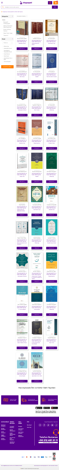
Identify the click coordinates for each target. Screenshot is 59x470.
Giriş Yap (29, 427)
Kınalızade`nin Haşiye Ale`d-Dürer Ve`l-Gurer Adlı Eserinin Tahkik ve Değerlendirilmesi (22, 105)
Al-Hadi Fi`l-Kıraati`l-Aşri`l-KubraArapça (51, 171)
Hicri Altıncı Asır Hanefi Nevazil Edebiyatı (51, 138)
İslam (3, 20)
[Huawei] (54, 408)
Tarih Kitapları (3, 432)
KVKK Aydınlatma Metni (12, 434)
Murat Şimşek (37, 309)
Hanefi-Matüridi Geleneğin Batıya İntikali (52, 338)
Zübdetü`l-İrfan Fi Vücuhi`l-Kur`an (22, 338)
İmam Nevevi (6, 54)
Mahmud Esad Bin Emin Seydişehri (22, 243)
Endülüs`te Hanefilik (51, 205)
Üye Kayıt (29, 425)
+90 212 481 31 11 (48, 440)
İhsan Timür (51, 342)
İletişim (20, 426)
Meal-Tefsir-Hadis (7, 33)
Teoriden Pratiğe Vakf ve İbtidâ (37, 138)
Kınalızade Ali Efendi (22, 109)
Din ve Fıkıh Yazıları (22, 304)
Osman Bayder (6, 61)
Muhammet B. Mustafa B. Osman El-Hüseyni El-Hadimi (37, 277)
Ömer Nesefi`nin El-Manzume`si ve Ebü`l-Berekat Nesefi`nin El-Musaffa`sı (22, 171)
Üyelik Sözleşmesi (12, 430)
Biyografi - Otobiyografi (6, 22)
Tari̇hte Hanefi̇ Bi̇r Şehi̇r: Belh (37, 371)
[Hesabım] (50, 2)
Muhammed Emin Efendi (35, 44)
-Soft (22, 468)
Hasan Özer (22, 176)
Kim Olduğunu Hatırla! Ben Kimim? (22, 138)
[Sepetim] (56, 2)
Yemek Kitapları (3, 439)
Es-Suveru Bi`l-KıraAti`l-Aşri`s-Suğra (37, 72)
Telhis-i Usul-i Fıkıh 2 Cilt (22, 238)
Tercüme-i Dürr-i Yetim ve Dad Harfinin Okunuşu (22, 271)
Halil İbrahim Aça (51, 43)
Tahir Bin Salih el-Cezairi (52, 76)
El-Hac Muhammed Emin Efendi (36, 343)
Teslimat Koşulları (12, 427)
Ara (54, 7)
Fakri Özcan (22, 76)
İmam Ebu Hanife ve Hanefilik (37, 304)
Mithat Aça (5, 46)
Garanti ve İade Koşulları (12, 438)
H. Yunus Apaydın (22, 309)
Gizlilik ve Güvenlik (12, 443)
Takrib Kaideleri (37, 238)
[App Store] (39, 408)
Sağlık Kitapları (3, 436)
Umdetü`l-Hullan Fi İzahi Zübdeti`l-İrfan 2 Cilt (37, 338)
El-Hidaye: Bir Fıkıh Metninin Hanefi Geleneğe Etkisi (22, 371)
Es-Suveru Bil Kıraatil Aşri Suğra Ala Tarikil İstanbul (22, 72)
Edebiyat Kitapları (3, 425)
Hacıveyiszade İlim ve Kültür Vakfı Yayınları (22, 41)
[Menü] (2, 3)
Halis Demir (5, 56)
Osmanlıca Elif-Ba (37, 205)
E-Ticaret (25, 468)
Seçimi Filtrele (7, 66)
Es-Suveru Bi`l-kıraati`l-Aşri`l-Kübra (51, 105)
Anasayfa (3, 11)
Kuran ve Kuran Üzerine (7, 30)
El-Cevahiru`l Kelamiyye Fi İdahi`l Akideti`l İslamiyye (51, 72)
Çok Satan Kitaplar (21, 433)
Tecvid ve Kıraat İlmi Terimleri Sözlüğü (37, 171)
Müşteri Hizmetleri (21, 436)
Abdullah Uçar (22, 143)
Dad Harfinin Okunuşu (22, 205)
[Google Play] (46, 408)
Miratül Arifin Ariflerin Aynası (22, 38)
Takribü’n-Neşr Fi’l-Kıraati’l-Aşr (36, 105)
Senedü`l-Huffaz (52, 238)
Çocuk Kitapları (3, 429)
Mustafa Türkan (52, 143)
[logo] (26, 2)
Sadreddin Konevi (7, 48)
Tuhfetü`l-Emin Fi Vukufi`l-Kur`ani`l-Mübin (37, 38)
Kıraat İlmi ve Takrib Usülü (51, 271)
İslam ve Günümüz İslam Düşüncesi (7, 26)
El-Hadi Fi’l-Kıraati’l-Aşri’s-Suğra (51, 304)
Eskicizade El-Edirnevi (22, 276)
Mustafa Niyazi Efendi (51, 242)
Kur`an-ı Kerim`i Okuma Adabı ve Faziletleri (37, 271)
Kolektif (36, 76)
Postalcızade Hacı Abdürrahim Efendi (21, 210)
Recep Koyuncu (37, 143)
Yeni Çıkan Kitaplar (21, 429)
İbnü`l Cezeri (36, 109)
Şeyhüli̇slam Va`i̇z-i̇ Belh (7, 59)
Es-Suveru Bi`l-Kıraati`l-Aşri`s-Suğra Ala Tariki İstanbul (52, 38)
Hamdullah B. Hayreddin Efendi (7, 51)
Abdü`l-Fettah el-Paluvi (22, 342)
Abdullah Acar (52, 209)
